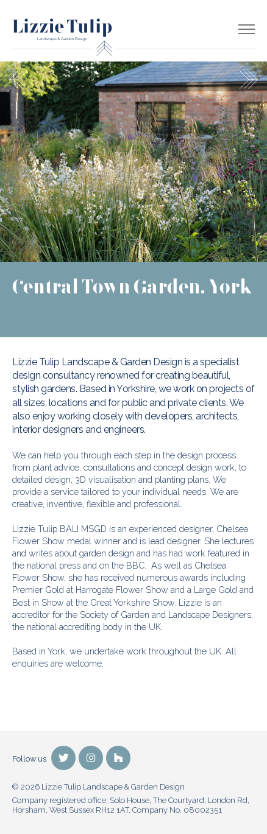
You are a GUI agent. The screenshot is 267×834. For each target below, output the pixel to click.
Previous (18, 79)
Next (248, 79)
